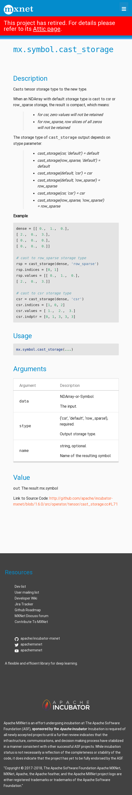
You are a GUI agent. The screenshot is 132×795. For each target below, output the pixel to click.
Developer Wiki (26, 598)
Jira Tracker (24, 604)
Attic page (46, 28)
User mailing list (27, 592)
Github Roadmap (28, 610)
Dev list (20, 586)
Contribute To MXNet (31, 622)
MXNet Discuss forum (31, 616)
